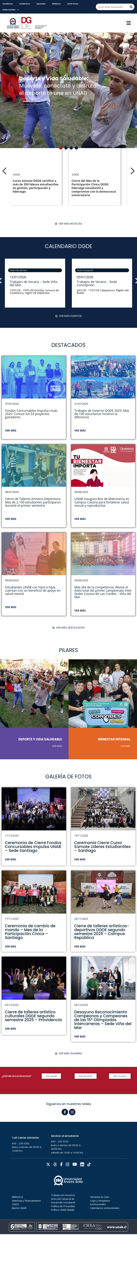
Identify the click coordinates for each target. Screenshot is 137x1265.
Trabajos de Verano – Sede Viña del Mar (33, 283)
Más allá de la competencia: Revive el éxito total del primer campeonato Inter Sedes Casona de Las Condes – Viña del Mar (103, 592)
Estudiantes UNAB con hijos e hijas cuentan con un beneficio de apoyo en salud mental (33, 590)
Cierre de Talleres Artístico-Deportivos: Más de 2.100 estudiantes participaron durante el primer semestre (33, 502)
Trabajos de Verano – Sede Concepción (97, 283)
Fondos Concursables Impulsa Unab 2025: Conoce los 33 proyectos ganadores (31, 413)
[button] (60, 148)
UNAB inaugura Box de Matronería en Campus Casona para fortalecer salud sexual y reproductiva (101, 502)
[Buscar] (131, 7)
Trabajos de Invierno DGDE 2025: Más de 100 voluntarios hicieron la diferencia (101, 413)
